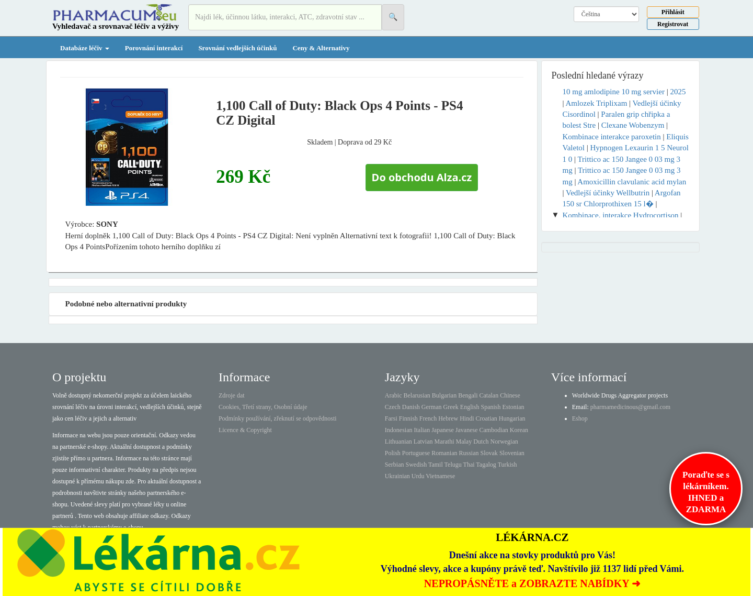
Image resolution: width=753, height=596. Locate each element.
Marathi (444, 441)
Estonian (513, 407)
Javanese (466, 430)
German (431, 407)
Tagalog (486, 464)
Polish (393, 453)
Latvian (423, 441)
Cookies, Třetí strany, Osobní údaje (263, 407)
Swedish (416, 464)
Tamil (435, 464)
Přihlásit (672, 12)
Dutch (480, 441)
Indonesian (399, 430)
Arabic (393, 395)
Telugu (453, 464)
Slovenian (511, 453)
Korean (519, 430)
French (428, 418)
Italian (422, 430)
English (470, 407)
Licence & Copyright (245, 430)
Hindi (467, 418)
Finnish (408, 418)
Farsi (391, 418)
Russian (469, 453)
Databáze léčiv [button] (84, 48)
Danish (411, 407)
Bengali (467, 395)
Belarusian (417, 395)
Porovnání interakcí (154, 48)
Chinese (510, 395)
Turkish (507, 464)
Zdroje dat (232, 395)
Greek (450, 407)
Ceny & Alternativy (320, 48)
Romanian (444, 453)
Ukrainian (397, 476)
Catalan (488, 395)
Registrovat (672, 24)
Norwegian (504, 441)
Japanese (442, 430)
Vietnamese (440, 476)
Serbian (394, 464)
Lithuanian (398, 441)
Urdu (418, 476)
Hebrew (448, 418)
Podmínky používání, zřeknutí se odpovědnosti (278, 418)
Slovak (489, 453)
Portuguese (416, 453)
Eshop (580, 418)
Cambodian (493, 430)
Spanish (490, 407)
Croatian (486, 418)
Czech (393, 407)
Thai (469, 464)
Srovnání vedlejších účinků (237, 48)
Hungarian (512, 418)
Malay (463, 441)
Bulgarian (444, 395)
